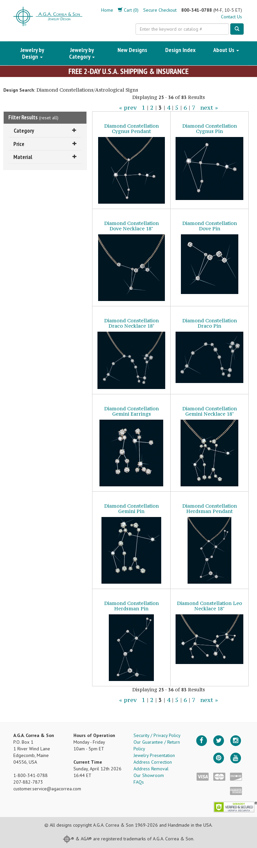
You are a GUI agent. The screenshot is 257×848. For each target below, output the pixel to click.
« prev (128, 107)
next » (209, 107)
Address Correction (153, 762)
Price (45, 144)
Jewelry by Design (32, 53)
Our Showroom (149, 775)
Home (107, 10)
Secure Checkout (160, 10)
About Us (226, 50)
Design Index (180, 50)
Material (45, 157)
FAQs (139, 782)
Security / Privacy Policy (157, 735)
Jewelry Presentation (154, 755)
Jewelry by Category (82, 53)
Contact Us (231, 17)
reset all (48, 118)
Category (45, 130)
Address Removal (151, 769)
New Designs (132, 50)
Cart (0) (128, 10)
